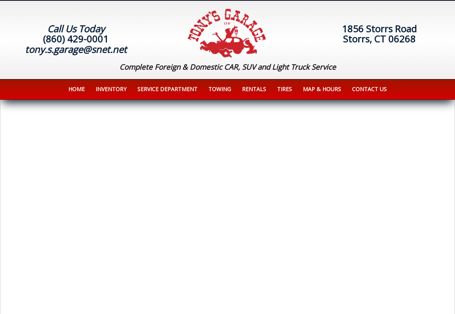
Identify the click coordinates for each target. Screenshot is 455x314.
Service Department (167, 89)
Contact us (369, 89)
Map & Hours (322, 89)
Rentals (254, 89)
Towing (219, 89)
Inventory (111, 89)
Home (76, 89)
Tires (284, 89)
